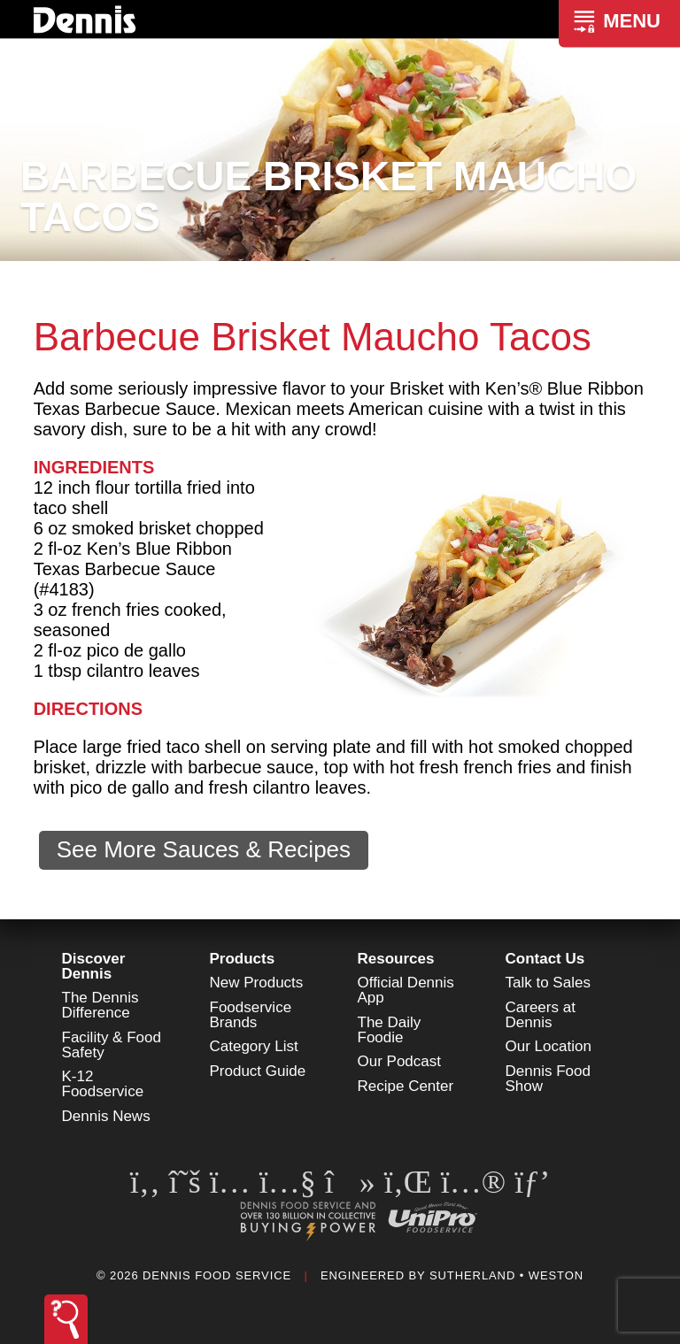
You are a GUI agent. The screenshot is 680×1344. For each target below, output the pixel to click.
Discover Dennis (94, 966)
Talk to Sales (548, 982)
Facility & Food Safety (111, 1045)
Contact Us (545, 958)
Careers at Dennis (541, 1015)
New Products (257, 982)
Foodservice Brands (251, 1015)
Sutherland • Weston (506, 1275)
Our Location (548, 1046)
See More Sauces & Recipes (204, 849)
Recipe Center (406, 1086)
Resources (396, 958)
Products (242, 958)
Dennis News (106, 1116)
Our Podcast (400, 1061)
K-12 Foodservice (103, 1084)
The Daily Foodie (389, 1030)
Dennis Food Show (548, 1078)
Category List (254, 1046)
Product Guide (258, 1071)
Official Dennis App (406, 990)
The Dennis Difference (100, 1005)
